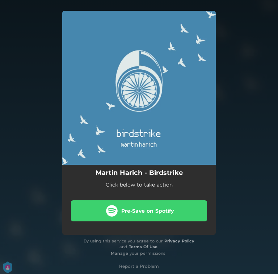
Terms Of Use (143, 246)
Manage (119, 253)
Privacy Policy (179, 241)
